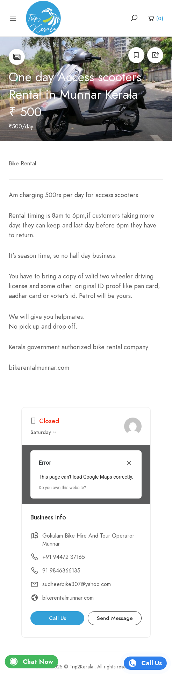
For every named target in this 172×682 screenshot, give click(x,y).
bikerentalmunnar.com (68, 598)
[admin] (133, 426)
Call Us (57, 618)
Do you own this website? (62, 487)
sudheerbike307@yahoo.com (76, 584)
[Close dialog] (129, 463)
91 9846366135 (61, 571)
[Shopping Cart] (155, 18)
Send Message (115, 618)
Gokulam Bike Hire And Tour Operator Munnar (88, 540)
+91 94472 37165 (63, 557)
